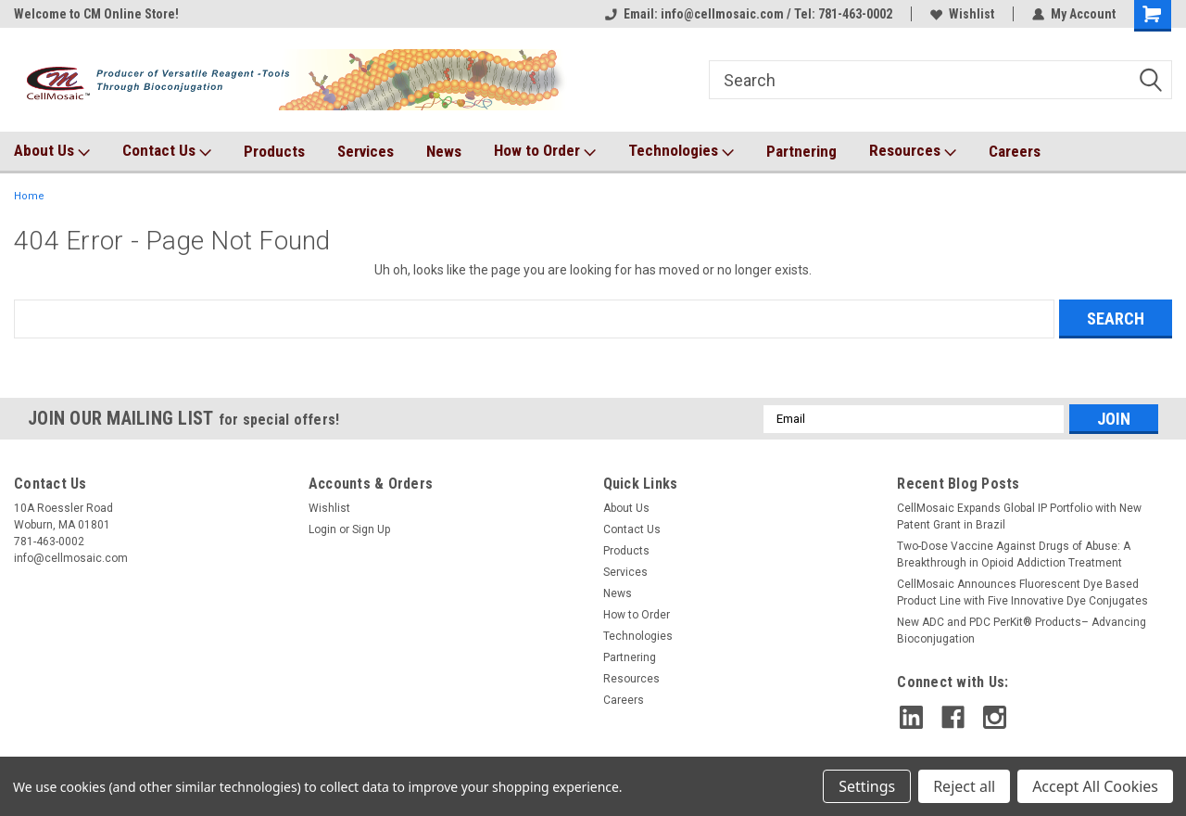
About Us (52, 151)
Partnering (801, 151)
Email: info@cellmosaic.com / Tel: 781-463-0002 (748, 13)
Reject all (964, 786)
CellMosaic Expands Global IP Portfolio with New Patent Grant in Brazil (1019, 516)
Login (322, 529)
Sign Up (371, 529)
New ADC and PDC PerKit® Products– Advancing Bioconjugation (1021, 630)
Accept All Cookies (1095, 786)
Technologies (681, 151)
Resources (912, 151)
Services (365, 151)
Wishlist (962, 13)
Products (274, 151)
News (443, 151)
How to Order (545, 151)
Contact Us (166, 151)
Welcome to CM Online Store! (96, 13)
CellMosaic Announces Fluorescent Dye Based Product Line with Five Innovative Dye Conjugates (1022, 592)
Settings (867, 786)
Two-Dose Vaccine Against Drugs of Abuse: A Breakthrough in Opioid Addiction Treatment (1013, 554)
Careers (1015, 151)
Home (29, 196)
